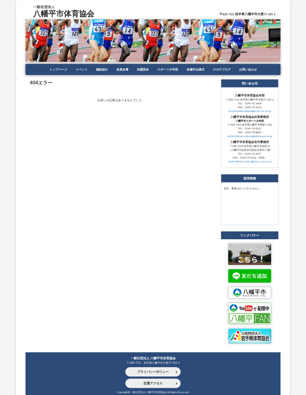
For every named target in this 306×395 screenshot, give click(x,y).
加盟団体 (143, 69)
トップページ (58, 69)
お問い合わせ (248, 69)
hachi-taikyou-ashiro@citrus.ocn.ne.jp (249, 161)
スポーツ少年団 (167, 69)
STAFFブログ (222, 69)
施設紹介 (102, 69)
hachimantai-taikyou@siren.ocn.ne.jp (250, 111)
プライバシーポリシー (153, 372)
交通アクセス (153, 383)
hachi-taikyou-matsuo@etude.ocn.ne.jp (249, 136)
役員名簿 (122, 69)
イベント (82, 69)
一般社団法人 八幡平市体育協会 (153, 358)
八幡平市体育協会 (63, 13)
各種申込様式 (195, 69)
